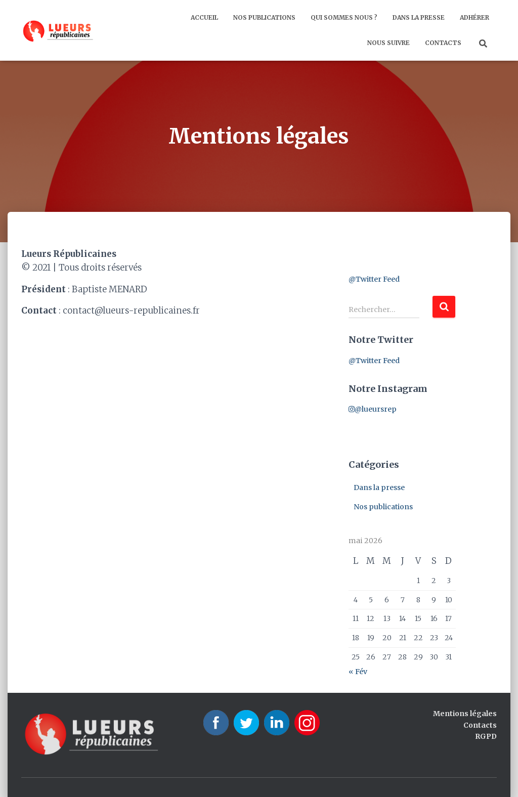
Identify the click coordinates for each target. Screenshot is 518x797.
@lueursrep (373, 409)
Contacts (443, 43)
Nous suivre (388, 43)
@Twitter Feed (374, 279)
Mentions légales (465, 713)
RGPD (486, 736)
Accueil (204, 17)
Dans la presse (419, 17)
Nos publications (264, 17)
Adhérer (474, 17)
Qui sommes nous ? (344, 17)
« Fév (358, 671)
